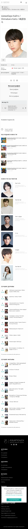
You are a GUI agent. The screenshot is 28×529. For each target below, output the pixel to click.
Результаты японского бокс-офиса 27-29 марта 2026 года (17, 169)
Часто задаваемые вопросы (8, 515)
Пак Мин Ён (18, 266)
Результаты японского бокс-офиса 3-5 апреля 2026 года (17, 138)
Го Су (16, 233)
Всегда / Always (13, 376)
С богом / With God (13, 401)
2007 (18, 72)
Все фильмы (4, 465)
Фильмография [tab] (14, 86)
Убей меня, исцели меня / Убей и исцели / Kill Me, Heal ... (17, 290)
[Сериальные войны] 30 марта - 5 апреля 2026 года (17, 161)
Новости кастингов (9, 179)
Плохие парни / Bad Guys (15, 341)
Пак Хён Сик (18, 200)
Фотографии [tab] (14, 96)
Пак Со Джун (18, 216)
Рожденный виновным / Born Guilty (20, 220)
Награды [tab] (14, 93)
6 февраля (14, 72)
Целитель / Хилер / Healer (15, 296)
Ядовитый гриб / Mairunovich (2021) (12, 106)
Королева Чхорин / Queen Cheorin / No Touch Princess (17, 323)
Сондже (17, 250)
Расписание (4, 455)
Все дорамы (4, 453)
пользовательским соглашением (14, 495)
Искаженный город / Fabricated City (17, 414)
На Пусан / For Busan (14, 369)
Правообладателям (6, 511)
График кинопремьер (6, 467)
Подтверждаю (14, 500)
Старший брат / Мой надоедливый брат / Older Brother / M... (17, 363)
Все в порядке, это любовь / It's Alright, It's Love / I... (16, 348)
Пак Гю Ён (17, 183)
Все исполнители (5, 479)
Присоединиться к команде (8, 513)
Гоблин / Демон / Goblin (14, 335)
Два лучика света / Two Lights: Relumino (16, 389)
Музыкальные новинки (7, 477)
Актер (12, 65)
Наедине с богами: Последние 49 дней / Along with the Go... (17, 383)
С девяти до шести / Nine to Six (21, 236)
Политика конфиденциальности (9, 517)
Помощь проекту (5, 508)
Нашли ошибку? (9, 129)
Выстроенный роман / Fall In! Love (20, 187)
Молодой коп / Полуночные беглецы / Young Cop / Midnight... (18, 396)
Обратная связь (5, 506)
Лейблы (3, 482)
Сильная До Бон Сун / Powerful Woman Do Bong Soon (16, 303)
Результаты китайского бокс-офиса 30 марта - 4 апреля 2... (17, 146)
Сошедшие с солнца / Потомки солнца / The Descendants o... (16, 316)
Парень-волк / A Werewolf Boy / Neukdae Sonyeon (16, 421)
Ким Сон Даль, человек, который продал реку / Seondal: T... (17, 408)
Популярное (4, 457)
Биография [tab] (14, 89)
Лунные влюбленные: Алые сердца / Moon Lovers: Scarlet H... (18, 310)
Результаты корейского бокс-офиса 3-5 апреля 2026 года (17, 154)
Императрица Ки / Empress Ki (16, 328)
